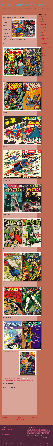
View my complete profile (6, 434)
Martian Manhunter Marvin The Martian (45, 41)
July (42, 32)
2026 (41, 16)
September (43, 29)
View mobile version (19, 419)
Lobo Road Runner (44, 43)
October (42, 27)
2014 (41, 72)
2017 (41, 67)
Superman (28, 380)
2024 (41, 19)
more (15, 351)
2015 (41, 70)
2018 (41, 65)
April (42, 37)
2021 (41, 60)
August (42, 30)
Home (19, 417)
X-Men (31, 380)
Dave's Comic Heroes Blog (23, 5)
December (43, 24)
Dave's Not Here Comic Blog (8, 429)
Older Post (34, 417)
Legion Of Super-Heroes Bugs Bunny (45, 46)
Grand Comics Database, (38, 431)
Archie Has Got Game (45, 50)
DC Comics (14, 380)
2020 (41, 62)
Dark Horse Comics (34, 430)
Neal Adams (24, 380)
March (42, 55)
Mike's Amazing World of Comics (35, 432)
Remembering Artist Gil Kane (46, 51)
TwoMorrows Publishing (47, 432)
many (10, 351)
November (43, 25)
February (43, 57)
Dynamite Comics (43, 429)
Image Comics (40, 430)
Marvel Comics (19, 380)
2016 (41, 68)
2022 (41, 22)
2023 (41, 21)
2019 (41, 64)
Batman (10, 380)
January (42, 58)
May (42, 35)
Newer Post (4, 417)
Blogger (48, 443)
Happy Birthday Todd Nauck (45, 53)
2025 (41, 18)
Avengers (7, 380)
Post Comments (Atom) (10, 422)
